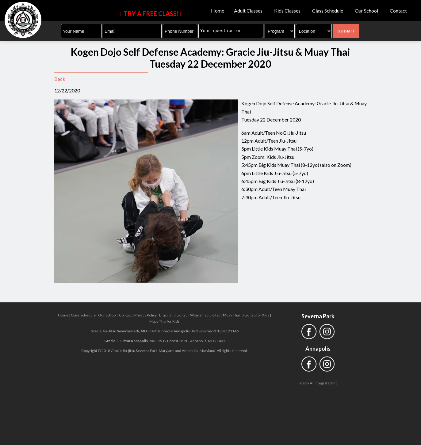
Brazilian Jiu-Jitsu (173, 315)
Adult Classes (249, 10)
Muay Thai (231, 315)
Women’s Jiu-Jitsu (205, 315)
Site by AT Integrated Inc (318, 383)
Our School (367, 10)
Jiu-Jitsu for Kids (255, 315)
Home (217, 10)
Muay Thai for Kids (164, 321)
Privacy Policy (145, 315)
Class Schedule (328, 10)
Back (59, 79)
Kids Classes (288, 10)
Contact (398, 10)
